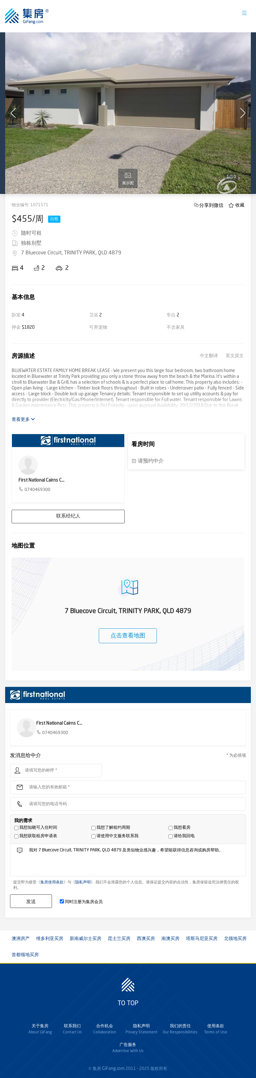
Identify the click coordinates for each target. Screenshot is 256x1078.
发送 (31, 901)
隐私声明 (83, 882)
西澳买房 (146, 938)
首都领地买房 (25, 955)
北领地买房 (235, 938)
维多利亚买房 (49, 938)
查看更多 (23, 419)
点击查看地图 (127, 636)
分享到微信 (211, 205)
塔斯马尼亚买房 (202, 938)
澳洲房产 (21, 938)
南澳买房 (170, 938)
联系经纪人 (68, 516)
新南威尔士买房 (85, 938)
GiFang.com (113, 1068)
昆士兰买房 (119, 938)
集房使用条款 (52, 882)
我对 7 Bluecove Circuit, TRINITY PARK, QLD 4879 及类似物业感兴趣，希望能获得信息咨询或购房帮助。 (135, 861)
